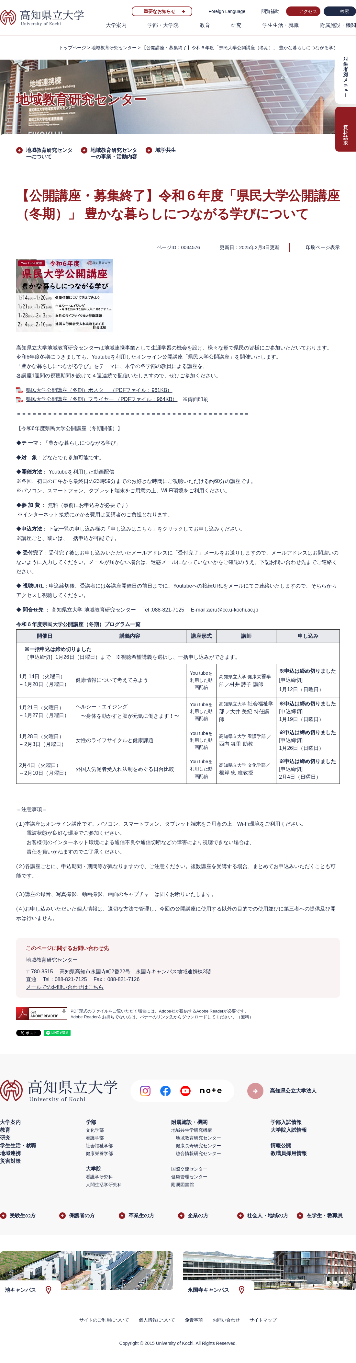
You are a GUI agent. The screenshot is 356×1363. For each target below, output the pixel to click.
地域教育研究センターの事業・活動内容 (114, 153)
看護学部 (95, 1137)
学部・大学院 (163, 25)
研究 (236, 25)
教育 (205, 25)
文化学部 (95, 1130)
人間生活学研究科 (104, 1184)
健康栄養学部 (99, 1153)
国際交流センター (189, 1169)
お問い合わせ (226, 1320)
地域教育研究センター (114, 47)
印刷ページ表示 (323, 247)
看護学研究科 (99, 1176)
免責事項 (194, 1320)
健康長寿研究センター (198, 1145)
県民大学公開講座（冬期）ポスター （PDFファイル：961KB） (99, 390)
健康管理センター (189, 1176)
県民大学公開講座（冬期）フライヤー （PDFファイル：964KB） (101, 399)
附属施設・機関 (338, 25)
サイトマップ (263, 1320)
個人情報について (157, 1320)
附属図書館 (182, 1184)
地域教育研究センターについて (49, 153)
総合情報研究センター (198, 1153)
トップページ (72, 47)
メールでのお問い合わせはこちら (65, 987)
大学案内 (116, 25)
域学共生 (165, 150)
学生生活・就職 (280, 25)
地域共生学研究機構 (191, 1130)
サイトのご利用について (104, 1320)
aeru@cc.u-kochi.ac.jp (232, 610)
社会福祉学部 (99, 1145)
